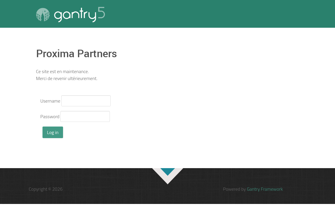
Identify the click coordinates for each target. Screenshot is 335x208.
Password (50, 116)
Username (50, 100)
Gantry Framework (265, 188)
